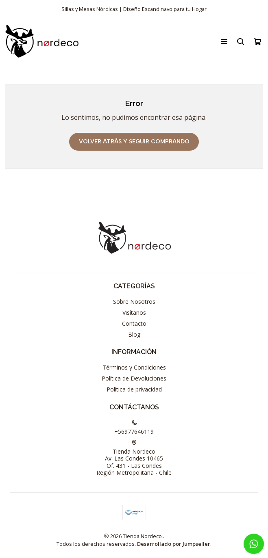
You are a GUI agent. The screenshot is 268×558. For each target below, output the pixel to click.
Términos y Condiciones (134, 367)
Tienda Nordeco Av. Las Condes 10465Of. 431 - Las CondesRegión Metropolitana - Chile (134, 458)
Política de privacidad (134, 389)
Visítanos (134, 312)
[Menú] (224, 41)
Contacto (134, 323)
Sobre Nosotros (134, 301)
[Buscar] (240, 41)
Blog (134, 334)
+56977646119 (134, 427)
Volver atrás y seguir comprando (134, 141)
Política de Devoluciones (134, 378)
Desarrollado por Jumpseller (173, 543)
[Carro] (257, 41)
